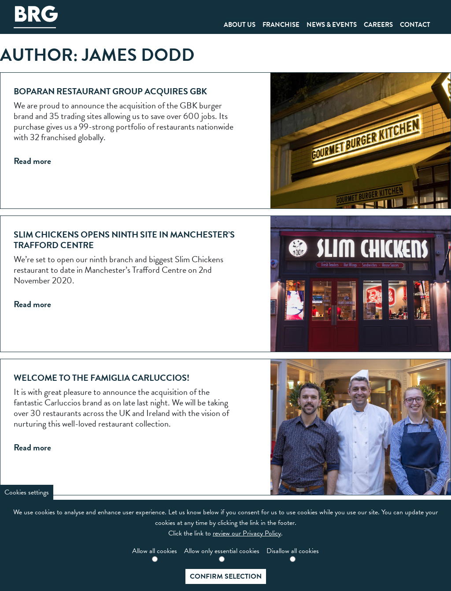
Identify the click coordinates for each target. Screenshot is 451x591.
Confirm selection (226, 576)
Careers (378, 25)
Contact (415, 25)
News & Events (332, 25)
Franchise (280, 25)
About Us (239, 25)
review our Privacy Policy (247, 533)
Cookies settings (26, 492)
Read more (32, 161)
